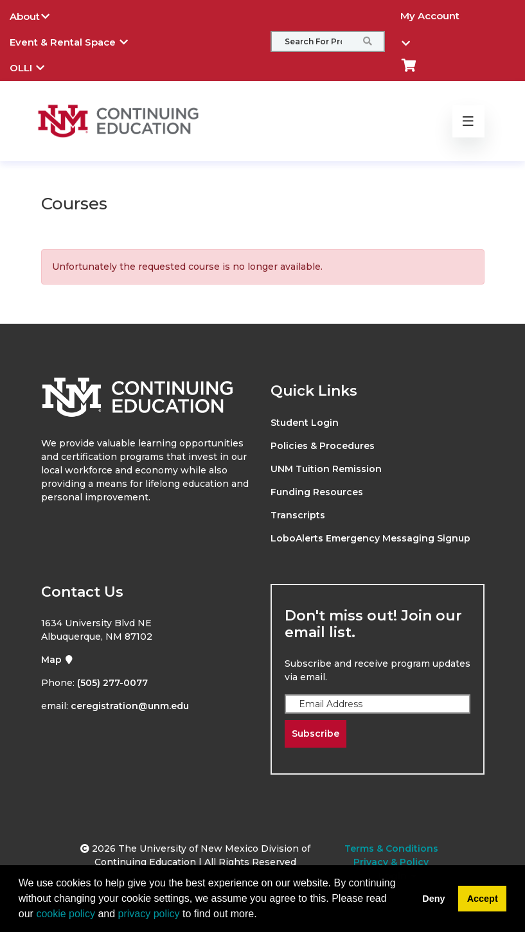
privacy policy (149, 913)
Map (57, 659)
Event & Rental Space (78, 40)
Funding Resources (317, 492)
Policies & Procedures (323, 446)
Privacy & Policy (391, 862)
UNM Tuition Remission (326, 469)
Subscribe (315, 733)
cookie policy (65, 913)
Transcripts (298, 515)
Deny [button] (433, 898)
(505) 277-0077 (112, 683)
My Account (429, 19)
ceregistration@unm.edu (130, 706)
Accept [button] (482, 898)
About (39, 15)
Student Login (305, 422)
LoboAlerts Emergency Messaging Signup (370, 538)
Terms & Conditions (391, 848)
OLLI (37, 66)
